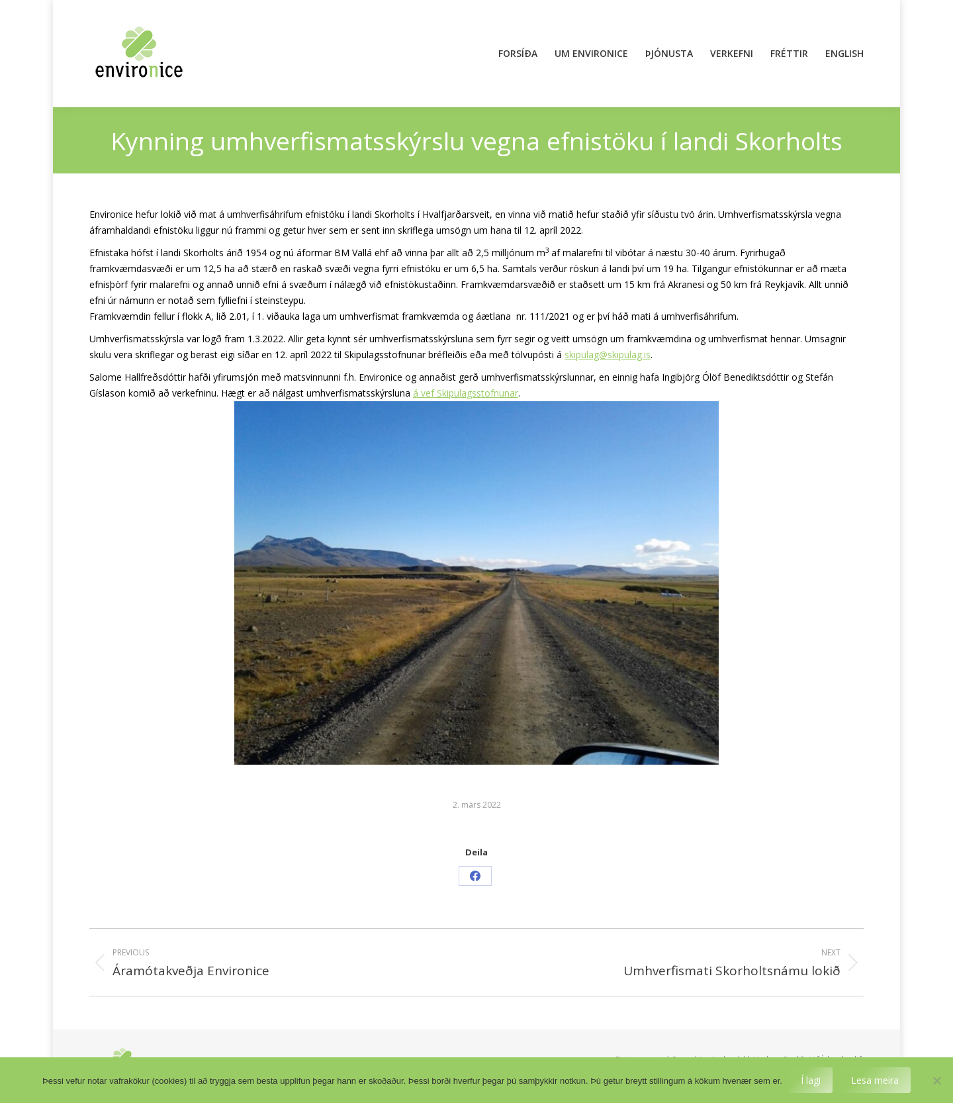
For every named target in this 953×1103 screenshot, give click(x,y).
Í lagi (811, 1080)
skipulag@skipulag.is (608, 354)
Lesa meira (875, 1080)
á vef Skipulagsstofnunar (465, 393)
